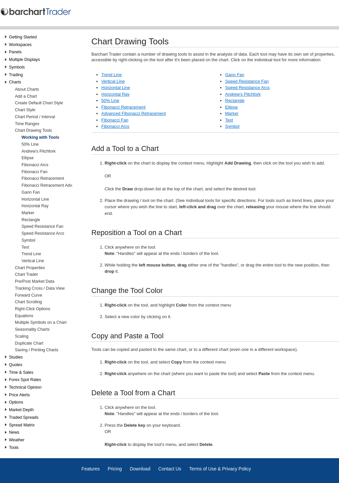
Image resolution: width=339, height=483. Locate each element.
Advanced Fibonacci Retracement (133, 113)
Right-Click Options (32, 309)
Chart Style (25, 110)
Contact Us (169, 468)
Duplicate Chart (29, 343)
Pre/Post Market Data (34, 281)
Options (16, 402)
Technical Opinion (25, 387)
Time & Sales (21, 372)
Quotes (15, 364)
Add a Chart (26, 96)
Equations (24, 316)
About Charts (27, 89)
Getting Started (23, 37)
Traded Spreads (23, 417)
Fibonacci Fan (34, 171)
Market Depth (21, 410)
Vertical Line (33, 261)
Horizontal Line (35, 199)
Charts (15, 82)
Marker (28, 213)
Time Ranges (27, 123)
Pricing (115, 468)
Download (140, 468)
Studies (16, 357)
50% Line (30, 144)
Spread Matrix (22, 425)
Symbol (28, 240)
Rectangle (31, 219)
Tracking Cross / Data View (40, 288)
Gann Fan (31, 192)
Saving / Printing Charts (36, 350)
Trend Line (31, 254)
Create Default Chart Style (39, 103)
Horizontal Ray (35, 206)
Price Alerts (19, 395)
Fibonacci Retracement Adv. (47, 185)
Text (25, 247)
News (14, 432)
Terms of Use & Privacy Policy (220, 468)
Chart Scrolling (28, 302)
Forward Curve (28, 295)
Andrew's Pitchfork (39, 151)
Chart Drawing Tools (33, 130)
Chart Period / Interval (35, 117)
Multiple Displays (24, 59)
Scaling (21, 336)
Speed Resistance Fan (42, 226)
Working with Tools (40, 137)
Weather (16, 440)
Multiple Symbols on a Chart (41, 322)
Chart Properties (30, 268)
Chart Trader (26, 274)
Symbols (17, 67)
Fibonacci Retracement (43, 178)
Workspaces (20, 44)
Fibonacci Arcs (35, 165)
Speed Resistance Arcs (43, 233)
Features (90, 468)
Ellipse (28, 158)
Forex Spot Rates (25, 379)
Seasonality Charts (32, 329)
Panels (15, 52)
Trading (16, 74)
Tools (14, 447)
